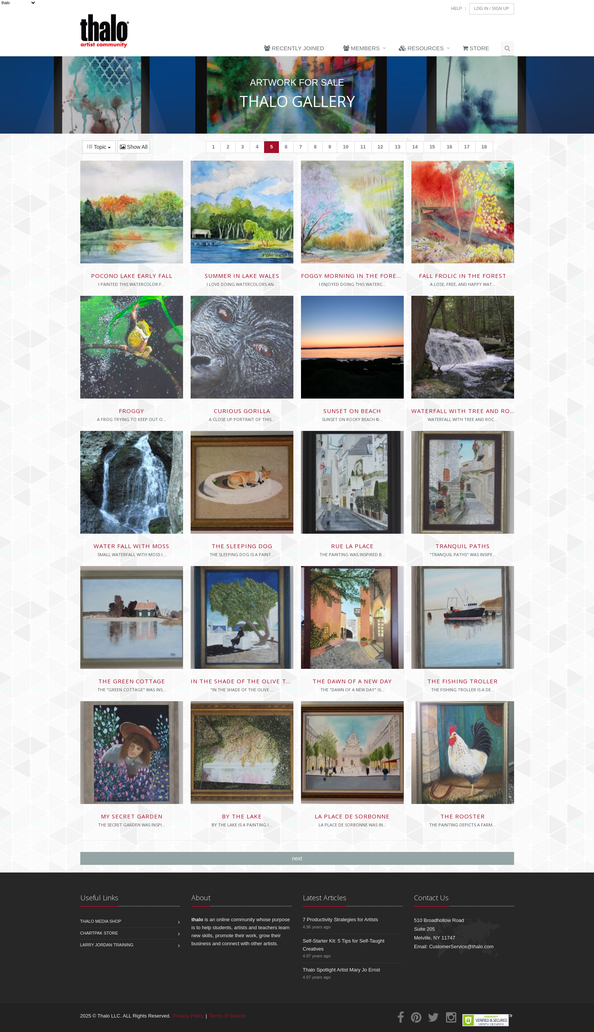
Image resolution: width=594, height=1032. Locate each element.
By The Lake (242, 816)
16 (449, 147)
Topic (99, 147)
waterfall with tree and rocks (466, 411)
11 (363, 147)
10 (345, 147)
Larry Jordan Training (107, 945)
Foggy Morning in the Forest (352, 275)
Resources (421, 48)
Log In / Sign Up (491, 8)
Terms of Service (227, 1016)
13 (397, 147)
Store (476, 48)
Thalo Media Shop (100, 921)
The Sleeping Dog (242, 546)
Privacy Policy (188, 1016)
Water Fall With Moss (131, 546)
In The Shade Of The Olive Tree (244, 681)
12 (380, 147)
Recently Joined (294, 48)
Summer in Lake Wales (242, 275)
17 (467, 147)
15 (432, 147)
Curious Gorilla (242, 411)
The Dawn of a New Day (352, 681)
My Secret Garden (131, 816)
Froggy (131, 411)
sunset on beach (352, 411)
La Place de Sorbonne (352, 816)
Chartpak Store (99, 933)
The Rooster (462, 816)
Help (456, 8)
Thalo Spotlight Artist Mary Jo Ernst (341, 970)
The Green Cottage (131, 681)
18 (484, 147)
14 (414, 147)
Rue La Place (352, 546)
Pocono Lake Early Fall (131, 275)
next (297, 858)
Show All (134, 147)
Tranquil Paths (462, 546)
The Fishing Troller (462, 681)
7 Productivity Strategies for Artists (340, 919)
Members (361, 48)
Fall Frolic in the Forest (462, 275)
